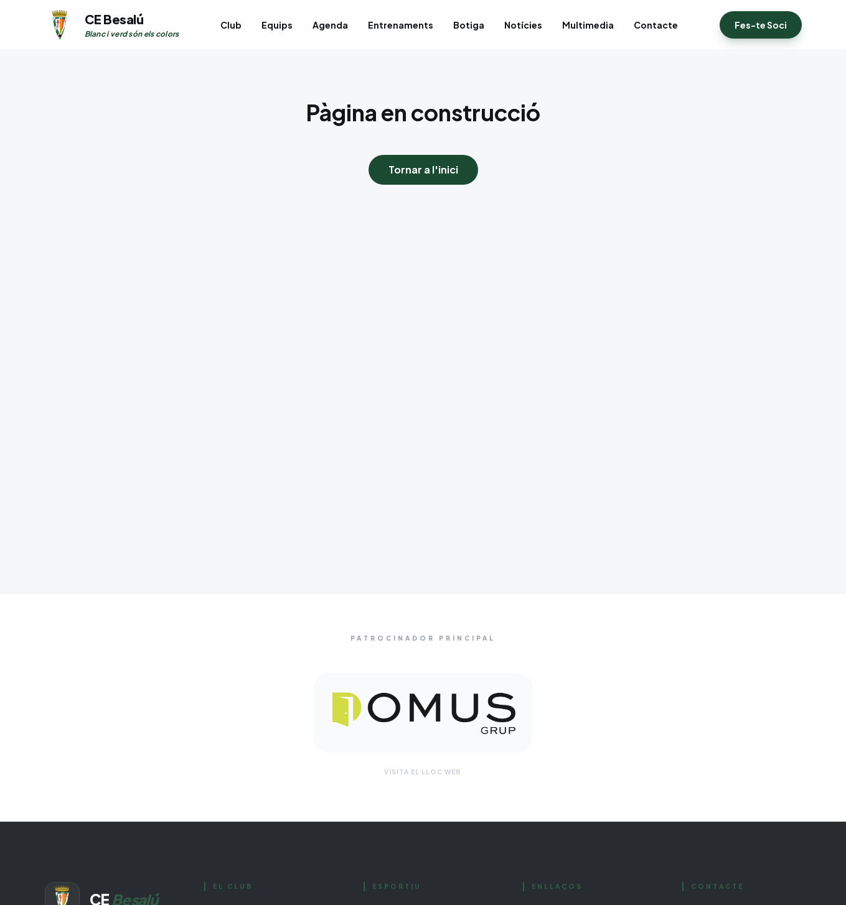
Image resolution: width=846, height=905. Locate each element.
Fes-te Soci (761, 24)
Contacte (656, 24)
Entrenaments (400, 24)
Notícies (523, 24)
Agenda (330, 24)
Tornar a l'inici (423, 169)
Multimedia (588, 24)
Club (231, 24)
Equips (277, 24)
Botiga (468, 24)
